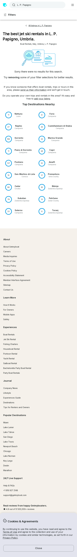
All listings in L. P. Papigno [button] (38, 25)
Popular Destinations (14, 415)
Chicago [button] (7, 451)
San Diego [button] (8, 437)
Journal (7, 380)
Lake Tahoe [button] (8, 432)
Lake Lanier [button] (8, 427)
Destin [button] (6, 465)
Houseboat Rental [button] (11, 349)
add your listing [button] (42, 98)
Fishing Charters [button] (10, 344)
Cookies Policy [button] (10, 270)
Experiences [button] (10, 327)
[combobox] (37, 5)
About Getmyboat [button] (11, 247)
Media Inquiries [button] (10, 256)
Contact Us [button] (8, 290)
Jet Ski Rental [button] (9, 339)
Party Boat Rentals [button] (11, 373)
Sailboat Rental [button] (10, 363)
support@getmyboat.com (14, 495)
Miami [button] (5, 422)
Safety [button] (6, 319)
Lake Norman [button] (9, 456)
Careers (7, 251)
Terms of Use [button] (10, 532)
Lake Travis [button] (8, 442)
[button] (26, 44)
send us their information (33, 90)
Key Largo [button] (8, 461)
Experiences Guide (12, 398)
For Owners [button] (8, 310)
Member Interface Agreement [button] (16, 280)
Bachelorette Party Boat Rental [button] (17, 368)
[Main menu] (72, 5)
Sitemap (7, 285)
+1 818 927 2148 (10, 490)
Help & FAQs (9, 485)
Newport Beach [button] (10, 446)
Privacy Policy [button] (10, 537)
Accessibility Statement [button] (13, 275)
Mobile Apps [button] (9, 314)
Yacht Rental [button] (8, 358)
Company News (10, 388)
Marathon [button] (7, 470)
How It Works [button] (9, 305)
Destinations (8, 402)
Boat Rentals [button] (9, 334)
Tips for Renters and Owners (16, 407)
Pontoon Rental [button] (10, 354)
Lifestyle (7, 393)
